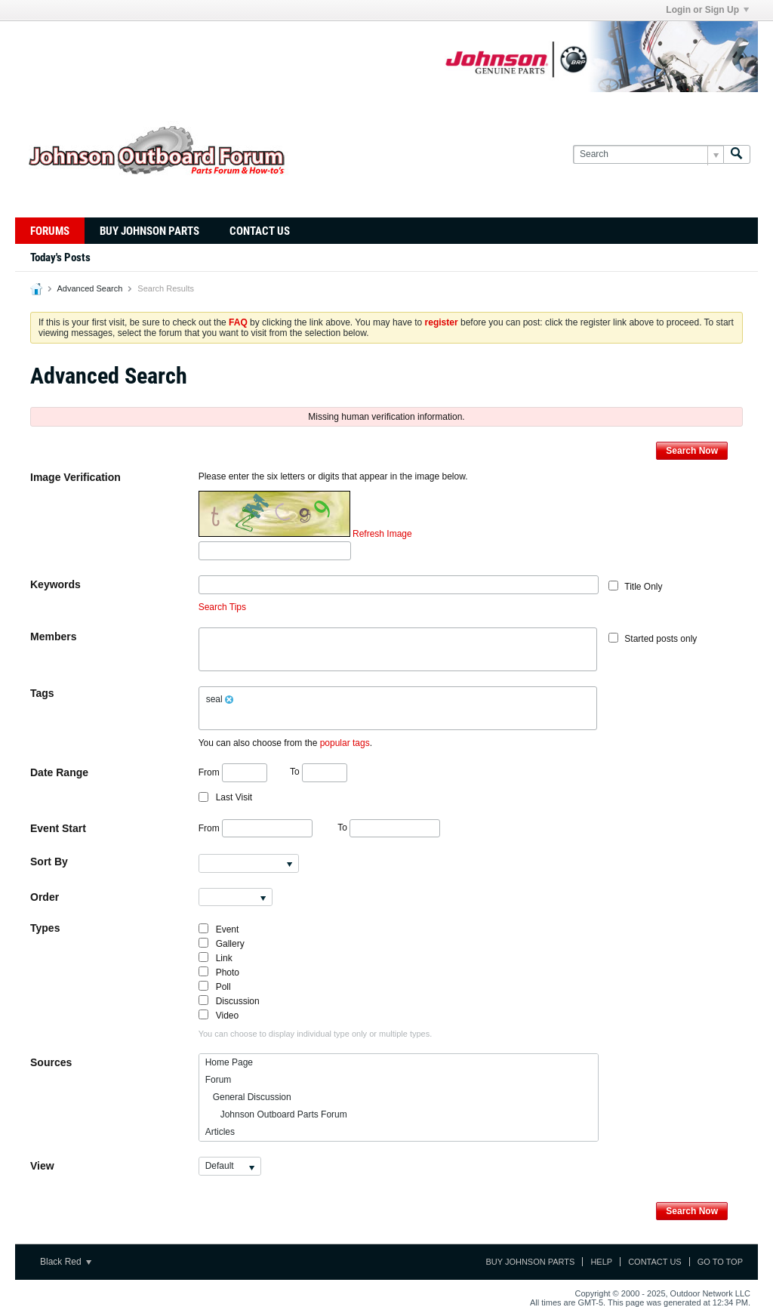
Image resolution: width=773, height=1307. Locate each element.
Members (53, 636)
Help (601, 1261)
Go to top (720, 1261)
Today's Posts (60, 257)
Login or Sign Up (707, 10)
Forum (218, 1079)
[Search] (648, 154)
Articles (220, 1132)
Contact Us (259, 231)
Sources (51, 1062)
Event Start (58, 828)
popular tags (345, 743)
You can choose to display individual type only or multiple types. (316, 1033)
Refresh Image (382, 534)
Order (44, 897)
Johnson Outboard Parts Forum (276, 1114)
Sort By (49, 861)
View (42, 1166)
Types (45, 928)
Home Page (229, 1062)
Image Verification (75, 477)
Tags (42, 693)
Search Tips (222, 607)
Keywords (55, 584)
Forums (49, 231)
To (318, 771)
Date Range (59, 772)
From (233, 772)
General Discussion (248, 1097)
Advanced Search (89, 288)
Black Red (65, 1261)
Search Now (692, 450)
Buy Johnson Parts (149, 231)
